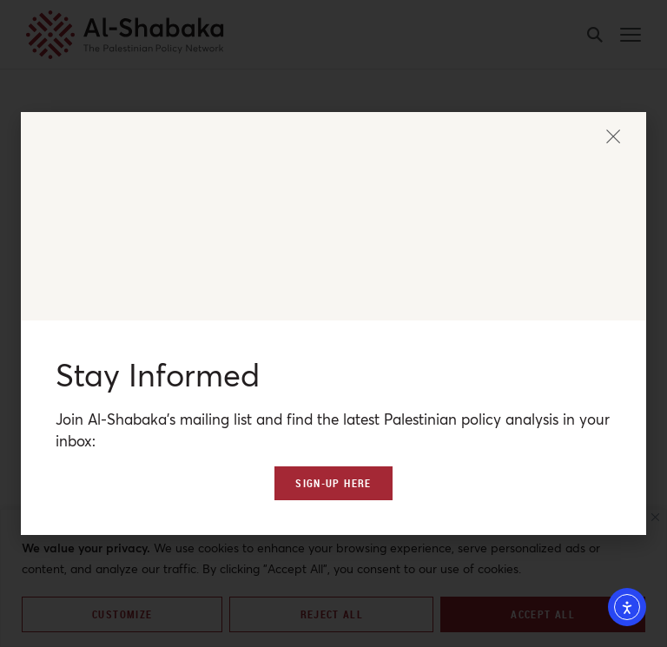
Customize (122, 614)
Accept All (543, 614)
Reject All (332, 614)
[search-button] (595, 35)
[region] (333, 578)
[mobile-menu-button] (630, 34)
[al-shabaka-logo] (125, 34)
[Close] (655, 517)
